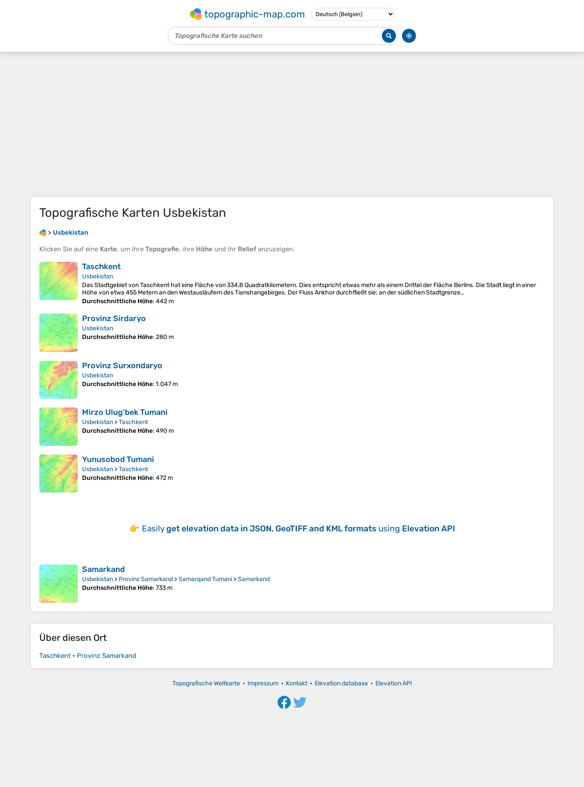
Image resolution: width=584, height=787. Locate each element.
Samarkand (103, 569)
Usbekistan (97, 276)
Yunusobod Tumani (118, 459)
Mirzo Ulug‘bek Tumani (125, 412)
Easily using (298, 529)
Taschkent (101, 266)
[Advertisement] (292, 124)
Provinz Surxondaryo (122, 365)
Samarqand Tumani (205, 579)
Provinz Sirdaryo (114, 318)
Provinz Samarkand (146, 579)
